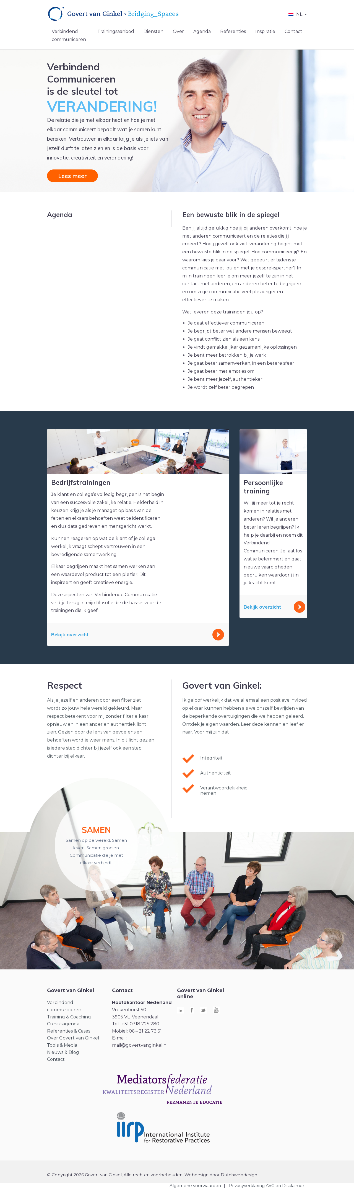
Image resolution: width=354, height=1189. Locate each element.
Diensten (153, 31)
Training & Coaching (69, 1017)
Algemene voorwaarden (195, 1185)
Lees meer (72, 175)
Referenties (233, 31)
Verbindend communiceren (69, 35)
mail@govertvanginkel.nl (140, 1045)
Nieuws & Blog (63, 1052)
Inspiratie (265, 31)
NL (299, 14)
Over (178, 31)
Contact (293, 31)
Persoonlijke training (263, 486)
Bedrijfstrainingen (80, 482)
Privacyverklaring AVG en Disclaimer (266, 1185)
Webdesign (196, 1174)
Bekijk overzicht (69, 634)
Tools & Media (62, 1045)
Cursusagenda (63, 1023)
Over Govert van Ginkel (73, 1038)
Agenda (202, 31)
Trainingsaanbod (115, 31)
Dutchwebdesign (239, 1174)
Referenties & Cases (68, 1031)
